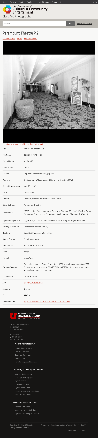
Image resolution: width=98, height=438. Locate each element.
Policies (83, 430)
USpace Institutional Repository (27, 391)
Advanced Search (84, 23)
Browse (13, 2)
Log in (94, 2)
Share (19, 38)
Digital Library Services (23, 348)
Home (5, 2)
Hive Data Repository (23, 394)
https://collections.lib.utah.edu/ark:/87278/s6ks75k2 (47, 301)
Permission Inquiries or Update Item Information (24, 144)
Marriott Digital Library (23, 374)
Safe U (83, 425)
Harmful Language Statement (48, 2)
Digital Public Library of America (27, 413)
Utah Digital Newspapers (24, 377)
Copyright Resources (23, 355)
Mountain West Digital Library (26, 410)
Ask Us (21, 2)
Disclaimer (72, 430)
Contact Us (15, 334)
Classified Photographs (17, 16)
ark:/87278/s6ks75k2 (33, 282)
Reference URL (30, 38)
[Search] (34, 23)
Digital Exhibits (20, 381)
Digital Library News (22, 388)
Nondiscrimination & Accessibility (63, 425)
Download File (9, 38)
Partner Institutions (22, 407)
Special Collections (22, 351)
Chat (30, 2)
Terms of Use (20, 358)
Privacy (43, 425)
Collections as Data (22, 384)
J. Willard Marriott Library (19, 324)
